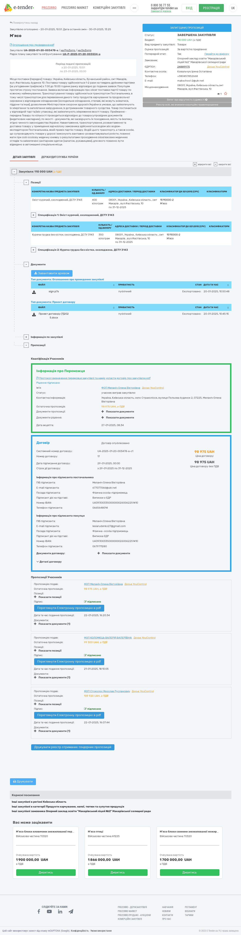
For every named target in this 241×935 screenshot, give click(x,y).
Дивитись (46, 872)
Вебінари (190, 911)
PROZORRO (49, 8)
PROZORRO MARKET (74, 8)
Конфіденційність (80, 930)
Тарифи (189, 915)
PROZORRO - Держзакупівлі (132, 907)
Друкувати (23, 781)
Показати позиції (47, 597)
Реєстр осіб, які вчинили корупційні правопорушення (187, 104)
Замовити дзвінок (161, 11)
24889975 (183, 66)
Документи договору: (50, 553)
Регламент (191, 907)
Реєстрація (211, 8)
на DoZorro (84, 50)
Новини (166, 911)
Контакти (167, 915)
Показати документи (117, 411)
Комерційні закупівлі (109, 8)
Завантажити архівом (51, 273)
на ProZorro (68, 50)
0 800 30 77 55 (160, 5)
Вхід (189, 8)
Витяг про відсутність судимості (187, 99)
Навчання (167, 907)
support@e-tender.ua (164, 8)
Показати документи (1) (52, 623)
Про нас (166, 919)
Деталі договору (49, 562)
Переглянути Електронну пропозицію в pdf (69, 608)
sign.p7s (54, 291)
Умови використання (101, 930)
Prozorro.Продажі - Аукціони (134, 915)
